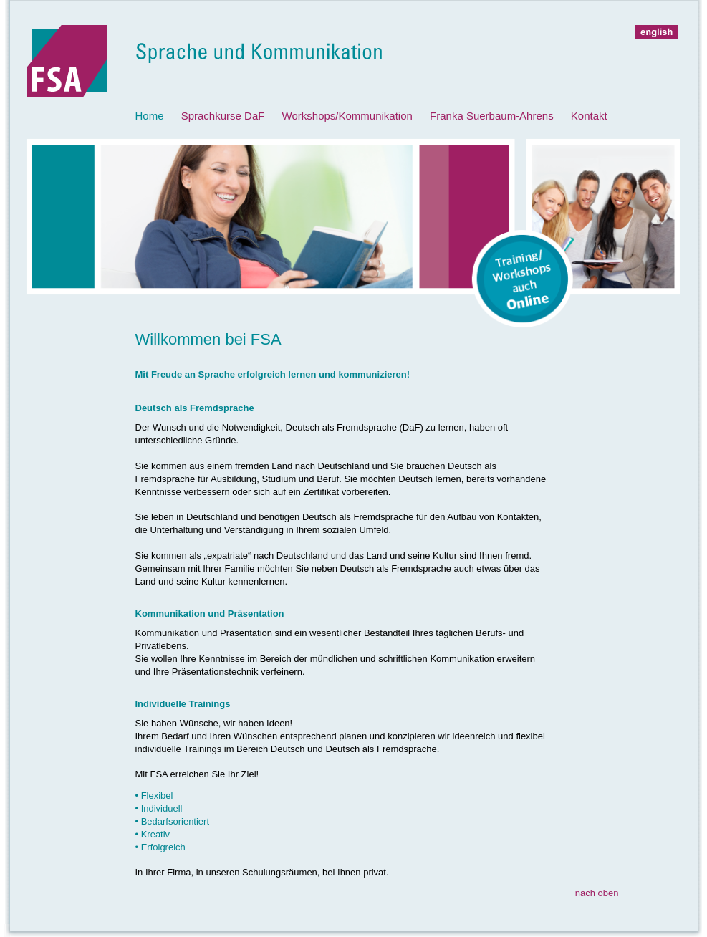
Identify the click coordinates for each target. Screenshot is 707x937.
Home (149, 116)
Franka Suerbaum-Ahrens (492, 116)
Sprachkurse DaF (223, 116)
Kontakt (589, 116)
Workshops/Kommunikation (347, 116)
